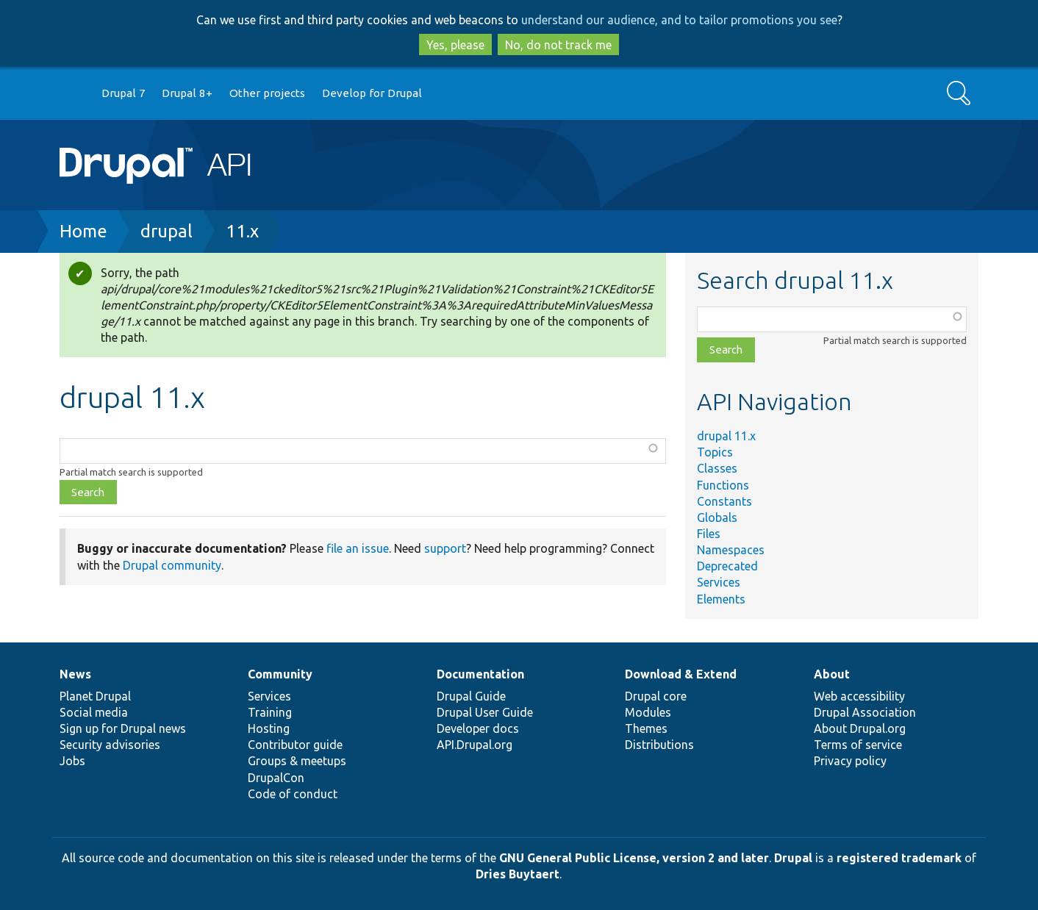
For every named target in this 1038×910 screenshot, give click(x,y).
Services (718, 582)
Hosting (269, 728)
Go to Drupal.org (73, 93)
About (832, 674)
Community (280, 674)
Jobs (72, 760)
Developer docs (478, 728)
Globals (717, 517)
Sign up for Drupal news (123, 728)
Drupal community (172, 565)
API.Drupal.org (474, 744)
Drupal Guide (471, 696)
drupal (166, 231)
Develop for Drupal (372, 93)
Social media (94, 712)
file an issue (357, 548)
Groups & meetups (297, 760)
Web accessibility (859, 696)
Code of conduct (292, 793)
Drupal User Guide (485, 712)
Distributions (659, 744)
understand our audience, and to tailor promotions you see (679, 19)
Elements (721, 599)
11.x (242, 231)
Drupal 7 (123, 93)
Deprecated (727, 566)
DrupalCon (276, 777)
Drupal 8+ (187, 93)
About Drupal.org (860, 728)
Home (83, 231)
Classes (717, 468)
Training (270, 712)
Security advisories (110, 744)
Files (708, 533)
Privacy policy (850, 760)
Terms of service (858, 744)
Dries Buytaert (517, 874)
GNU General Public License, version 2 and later (634, 857)
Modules (648, 712)
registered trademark (899, 857)
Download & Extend (681, 674)
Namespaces (731, 549)
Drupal (793, 857)
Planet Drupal (95, 696)
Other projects (267, 93)
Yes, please (455, 44)
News (75, 674)
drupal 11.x (726, 436)
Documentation (480, 674)
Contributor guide (295, 744)
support (445, 548)
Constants (724, 501)
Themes (646, 728)
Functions (723, 485)
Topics (715, 452)
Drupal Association (865, 712)
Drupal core (656, 696)
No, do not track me (558, 44)
